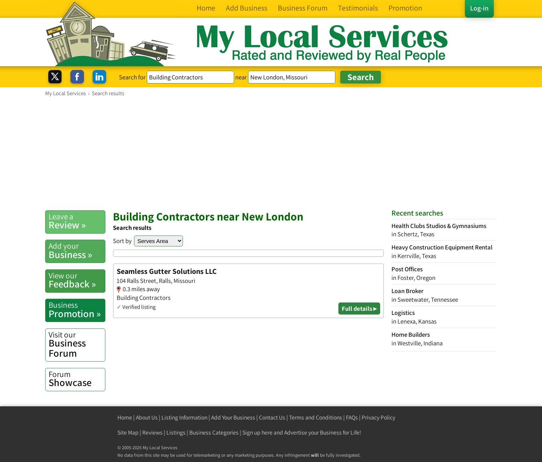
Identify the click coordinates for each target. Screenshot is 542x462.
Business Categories (214, 432)
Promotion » (77, 309)
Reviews (152, 432)
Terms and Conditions (315, 417)
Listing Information (184, 417)
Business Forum (77, 344)
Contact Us (272, 417)
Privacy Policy (378, 417)
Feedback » (77, 280)
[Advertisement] (271, 153)
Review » (77, 221)
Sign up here (257, 432)
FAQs (352, 417)
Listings (176, 432)
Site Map (128, 432)
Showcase (77, 379)
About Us (147, 417)
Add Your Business (233, 417)
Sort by (122, 241)
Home (124, 417)
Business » (77, 250)
